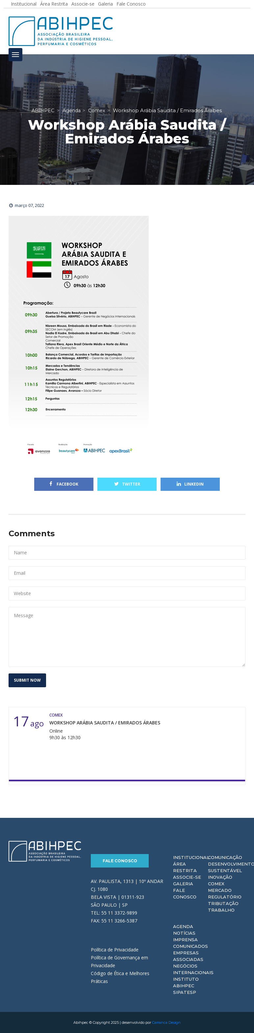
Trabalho (221, 910)
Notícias (184, 933)
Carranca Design (166, 1022)
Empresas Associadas (188, 956)
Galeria (183, 883)
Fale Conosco (120, 860)
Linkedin (190, 484)
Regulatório (224, 896)
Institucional (191, 857)
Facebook (63, 484)
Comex (216, 883)
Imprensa (185, 939)
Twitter (127, 484)
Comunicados (190, 946)
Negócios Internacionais (193, 969)
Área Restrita (185, 867)
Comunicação (225, 857)
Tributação (223, 903)
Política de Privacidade (115, 949)
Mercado (220, 890)
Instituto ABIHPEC (186, 982)
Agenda (183, 926)
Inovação (220, 877)
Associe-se (187, 877)
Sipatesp (184, 992)
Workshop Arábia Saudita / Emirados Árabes (104, 722)
